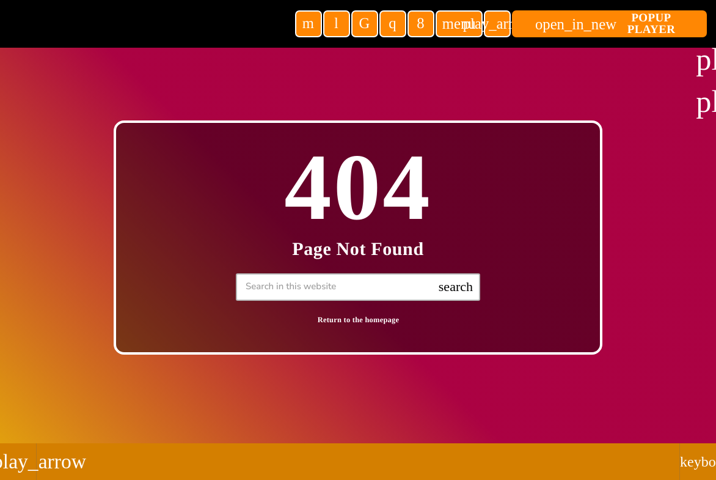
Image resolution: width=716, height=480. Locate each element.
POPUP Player (605, 24)
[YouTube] (308, 23)
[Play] (497, 23)
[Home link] (151, 23)
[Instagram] (392, 23)
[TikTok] (364, 23)
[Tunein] (336, 23)
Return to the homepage (359, 320)
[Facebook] (420, 23)
